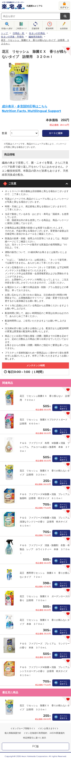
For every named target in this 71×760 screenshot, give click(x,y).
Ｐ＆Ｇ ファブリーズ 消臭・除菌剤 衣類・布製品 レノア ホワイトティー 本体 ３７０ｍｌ (45, 549)
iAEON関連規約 (57, 733)
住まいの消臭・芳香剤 (12, 36)
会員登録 (64, 28)
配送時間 (49, 28)
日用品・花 (18, 33)
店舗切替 (35, 28)
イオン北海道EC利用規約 (35, 733)
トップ (4, 33)
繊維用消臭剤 (35, 36)
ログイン (64, 7)
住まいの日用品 (37, 33)
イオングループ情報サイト (22, 728)
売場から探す (7, 28)
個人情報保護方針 (13, 733)
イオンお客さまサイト (48, 728)
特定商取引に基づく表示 (34, 737)
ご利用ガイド (21, 28)
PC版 (35, 746)
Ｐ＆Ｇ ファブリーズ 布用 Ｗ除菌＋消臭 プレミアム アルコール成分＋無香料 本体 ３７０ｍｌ (45, 447)
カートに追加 (55, 133)
